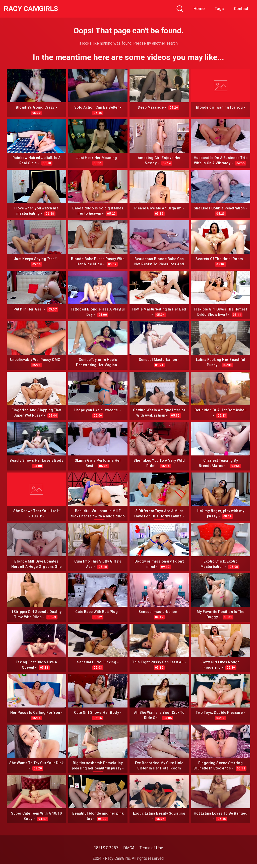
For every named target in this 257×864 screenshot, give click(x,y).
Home (199, 8)
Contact (241, 8)
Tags (219, 8)
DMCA (129, 847)
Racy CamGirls (31, 9)
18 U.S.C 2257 (106, 847)
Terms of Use (151, 847)
